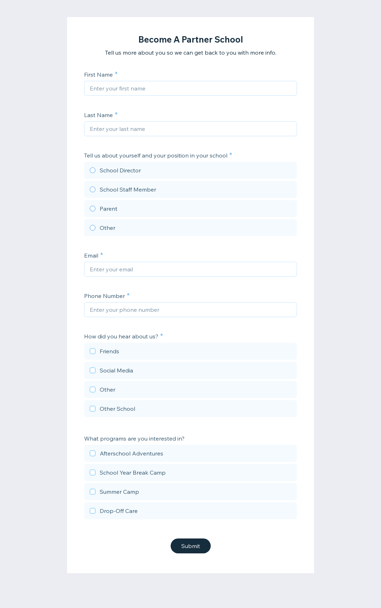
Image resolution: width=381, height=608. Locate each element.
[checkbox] (190, 352)
